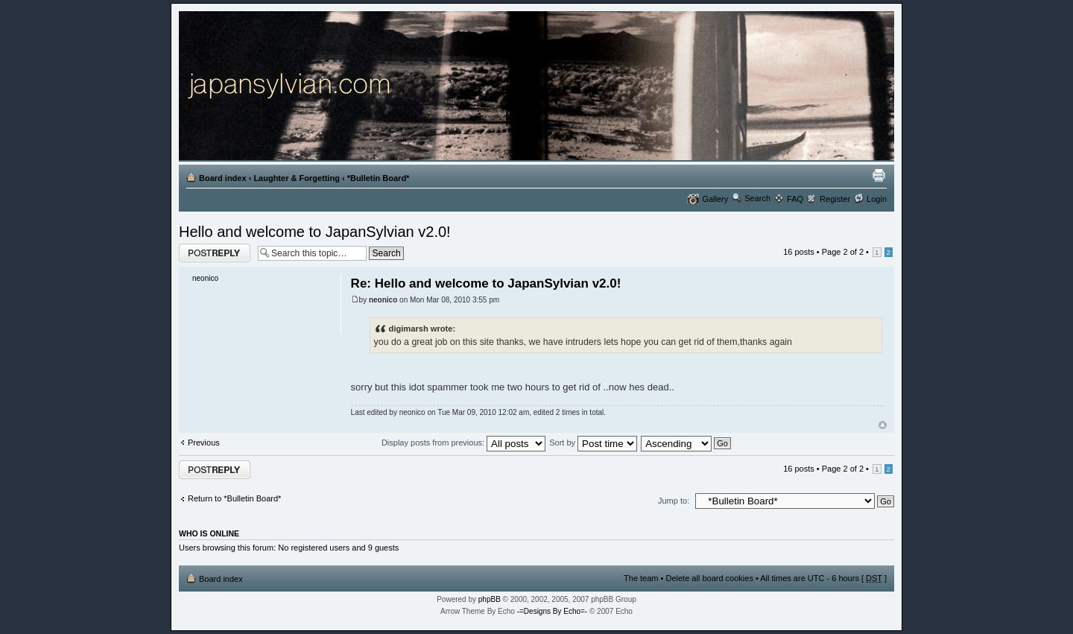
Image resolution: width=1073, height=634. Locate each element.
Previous (204, 442)
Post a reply (214, 253)
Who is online (209, 533)
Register (835, 198)
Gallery (715, 198)
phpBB (489, 599)
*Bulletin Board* (378, 178)
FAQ (795, 198)
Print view (878, 175)
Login (877, 198)
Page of (843, 251)
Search (757, 198)
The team (641, 578)
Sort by (593, 442)
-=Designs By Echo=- (552, 611)
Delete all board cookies (709, 578)
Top (883, 425)
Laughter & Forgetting (296, 178)
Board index (223, 178)
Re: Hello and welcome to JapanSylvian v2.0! (486, 283)
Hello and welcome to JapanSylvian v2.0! (315, 232)
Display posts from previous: (463, 442)
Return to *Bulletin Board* (234, 498)
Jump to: (673, 500)
